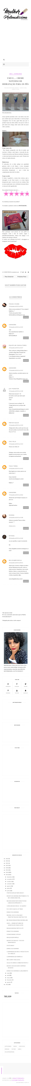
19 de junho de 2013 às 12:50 (16, 425)
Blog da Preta (12, 431)
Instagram (8, 685)
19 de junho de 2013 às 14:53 (16, 444)
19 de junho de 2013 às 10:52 (16, 370)
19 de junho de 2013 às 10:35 (16, 327)
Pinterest (8, 691)
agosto (9, 886)
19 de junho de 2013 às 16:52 (16, 468)
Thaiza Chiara (14, 304)
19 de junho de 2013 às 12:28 (16, 391)
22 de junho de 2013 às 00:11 (16, 562)
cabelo (19, 1049)
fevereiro (9, 980)
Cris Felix (12, 441)
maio (8, 973)
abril (8, 975)
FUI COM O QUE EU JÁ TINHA (15, 909)
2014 (7, 872)
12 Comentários (6, 272)
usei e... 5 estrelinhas (15, 73)
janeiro (8, 982)
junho (8, 890)
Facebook (17, 685)
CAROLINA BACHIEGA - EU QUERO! (16, 906)
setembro (9, 883)
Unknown (12, 324)
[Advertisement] (15, 41)
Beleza (15, 1046)
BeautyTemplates (18, 1078)
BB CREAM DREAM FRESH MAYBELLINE (17, 920)
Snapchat (25, 691)
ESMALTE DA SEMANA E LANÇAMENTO (17, 971)
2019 (7, 865)
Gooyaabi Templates (18, 1080)
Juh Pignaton (14, 388)
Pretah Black (14, 423)
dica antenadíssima (9, 1052)
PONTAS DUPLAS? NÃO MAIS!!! (15, 893)
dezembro (9, 877)
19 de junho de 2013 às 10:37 (16, 347)
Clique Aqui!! (18, 354)
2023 (7, 858)
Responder (26, 317)
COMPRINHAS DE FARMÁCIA (14, 956)
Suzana (11, 515)
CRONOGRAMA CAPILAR (14, 934)
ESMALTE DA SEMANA (13, 912)
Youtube (17, 691)
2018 (7, 867)
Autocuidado (8, 1046)
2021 (7, 863)
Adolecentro (12, 526)
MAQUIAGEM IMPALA (13, 937)
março (8, 977)
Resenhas (7, 1049)
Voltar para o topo (22, 1082)
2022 (7, 861)
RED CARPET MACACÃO (13, 959)
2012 (7, 984)
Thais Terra (13, 466)
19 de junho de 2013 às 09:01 (16, 306)
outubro (9, 881)
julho (8, 888)
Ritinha (12, 536)
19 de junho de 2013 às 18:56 (16, 495)
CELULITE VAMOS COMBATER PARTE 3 (17, 962)
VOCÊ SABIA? (10, 945)
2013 (7, 874)
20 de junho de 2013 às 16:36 (16, 538)
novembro (9, 879)
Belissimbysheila (15, 560)
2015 (7, 870)
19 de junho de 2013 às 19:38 (16, 517)
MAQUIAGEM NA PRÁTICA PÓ (15, 928)
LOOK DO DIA (22, 1046)
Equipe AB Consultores (18, 345)
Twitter (25, 685)
